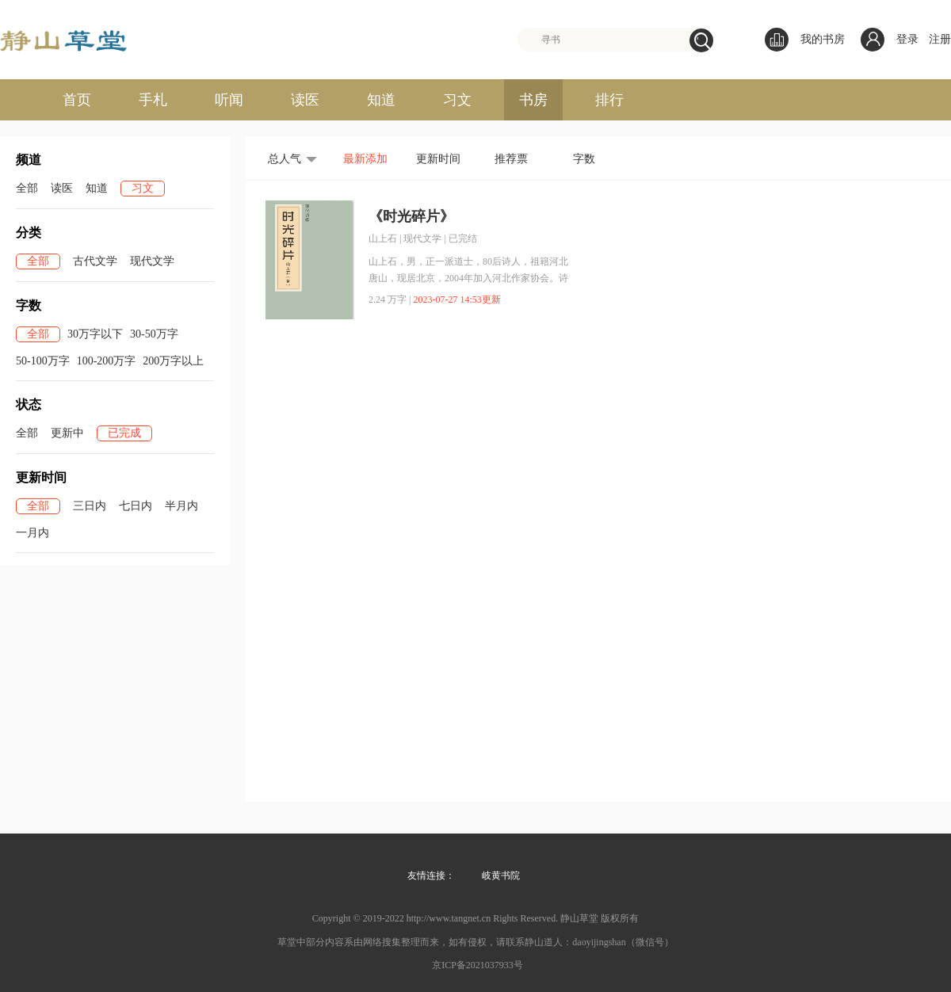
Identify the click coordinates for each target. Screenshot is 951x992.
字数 (584, 159)
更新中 (67, 433)
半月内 (181, 506)
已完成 (124, 433)
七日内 (135, 506)
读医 (305, 100)
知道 (381, 100)
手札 (153, 100)
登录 (907, 39)
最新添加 (365, 159)
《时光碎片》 (411, 216)
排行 (609, 100)
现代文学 (152, 261)
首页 (77, 100)
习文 (457, 100)
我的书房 (805, 40)
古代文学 (95, 261)
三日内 (89, 506)
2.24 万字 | (390, 299)
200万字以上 (173, 361)
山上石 (383, 238)
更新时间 (438, 159)
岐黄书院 (501, 875)
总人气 (284, 159)
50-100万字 (43, 361)
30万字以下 (95, 334)
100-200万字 (106, 361)
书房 (533, 100)
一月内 (32, 533)
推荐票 (511, 159)
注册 (940, 39)
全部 (27, 188)
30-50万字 (154, 334)
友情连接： (431, 875)
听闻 (229, 100)
